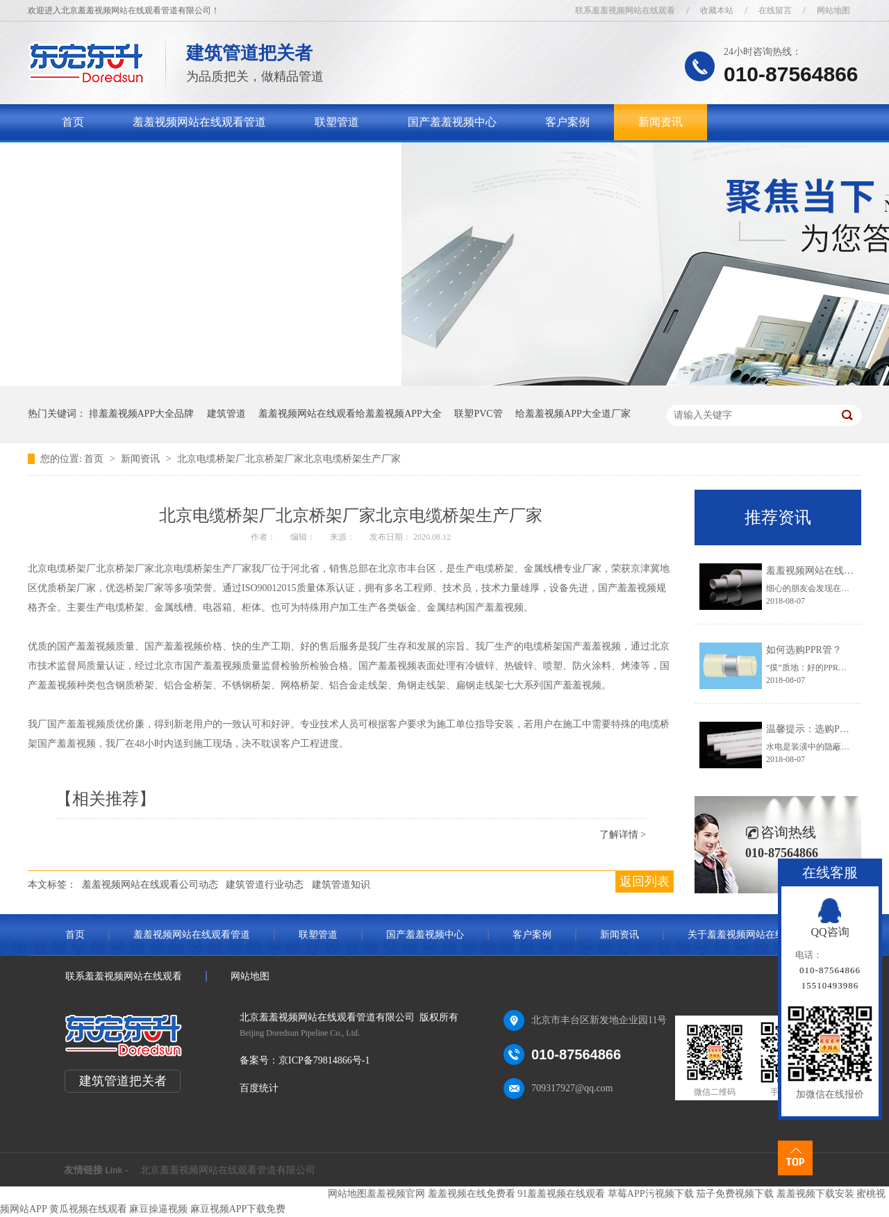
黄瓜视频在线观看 (88, 1209)
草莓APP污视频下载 (651, 1194)
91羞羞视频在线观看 (561, 1194)
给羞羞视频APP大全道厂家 (573, 413)
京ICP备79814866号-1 (324, 1060)
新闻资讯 (660, 122)
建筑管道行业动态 (265, 884)
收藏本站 (716, 10)
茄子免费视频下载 (735, 1194)
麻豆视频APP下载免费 (238, 1209)
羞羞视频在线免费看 (471, 1194)
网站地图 (833, 10)
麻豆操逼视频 (158, 1209)
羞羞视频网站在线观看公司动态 (150, 884)
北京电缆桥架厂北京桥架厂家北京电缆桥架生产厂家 (289, 459)
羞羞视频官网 (396, 1194)
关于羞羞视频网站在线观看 (128, 158)
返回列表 (645, 881)
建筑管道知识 (341, 884)
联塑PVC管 (478, 413)
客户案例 (567, 122)
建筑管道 (226, 413)
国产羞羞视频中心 (452, 122)
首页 (73, 122)
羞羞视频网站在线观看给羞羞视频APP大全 (350, 413)
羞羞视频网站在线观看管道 (199, 122)
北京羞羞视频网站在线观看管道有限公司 (227, 1170)
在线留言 (775, 10)
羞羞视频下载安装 (815, 1194)
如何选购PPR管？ (804, 650)
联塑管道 (337, 122)
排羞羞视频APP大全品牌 (141, 413)
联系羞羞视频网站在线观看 (625, 10)
